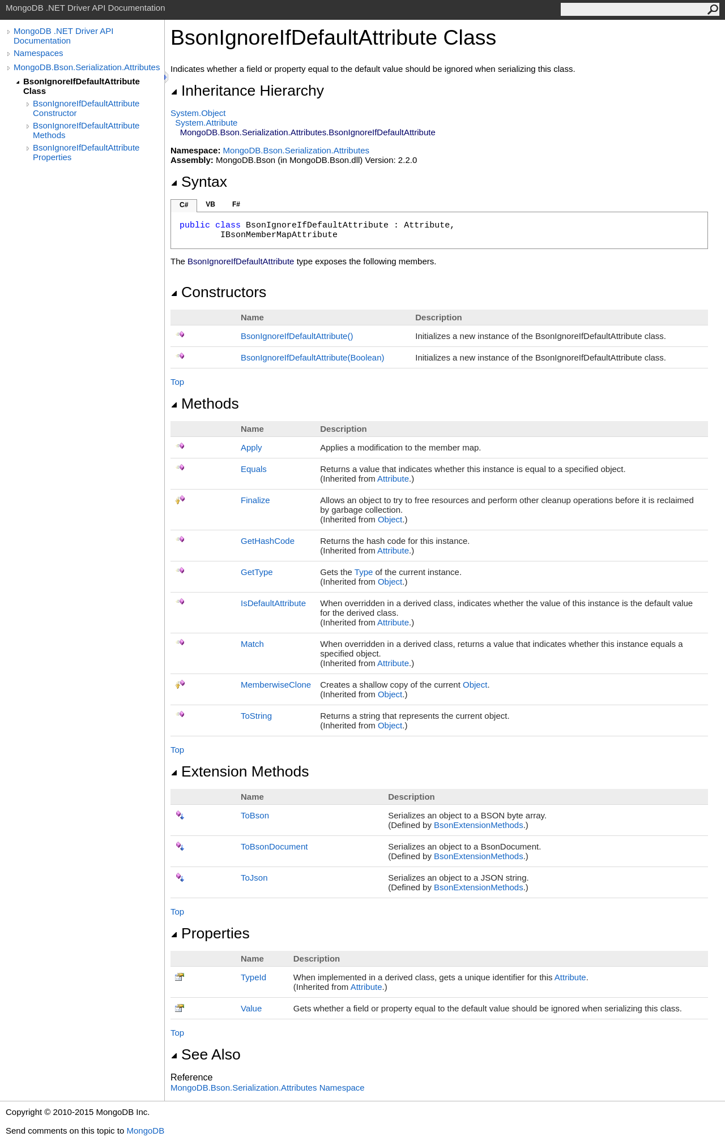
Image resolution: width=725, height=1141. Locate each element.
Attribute (393, 478)
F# (236, 204)
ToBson (255, 815)
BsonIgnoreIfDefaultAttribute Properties (86, 152)
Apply (251, 447)
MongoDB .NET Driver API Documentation (63, 35)
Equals (254, 469)
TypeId (253, 977)
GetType (257, 572)
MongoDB (145, 1130)
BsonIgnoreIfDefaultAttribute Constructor (86, 108)
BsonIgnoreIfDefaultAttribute (297, 336)
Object (390, 519)
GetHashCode (268, 541)
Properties (210, 933)
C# (184, 205)
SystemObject (198, 113)
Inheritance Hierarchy (247, 90)
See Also (205, 1054)
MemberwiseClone (276, 684)
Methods (204, 403)
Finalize (255, 500)
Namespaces (38, 53)
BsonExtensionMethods (478, 825)
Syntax (198, 181)
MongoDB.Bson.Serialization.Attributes (87, 67)
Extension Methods (239, 771)
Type (364, 572)
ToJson (254, 877)
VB (210, 204)
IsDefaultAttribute (273, 603)
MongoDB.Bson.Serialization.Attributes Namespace (267, 1087)
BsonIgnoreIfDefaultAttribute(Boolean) (312, 357)
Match (252, 644)
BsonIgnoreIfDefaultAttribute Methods (86, 130)
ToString (256, 715)
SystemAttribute (206, 122)
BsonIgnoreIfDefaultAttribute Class (81, 86)
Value (251, 1008)
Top (177, 382)
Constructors (218, 292)
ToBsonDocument (274, 846)
